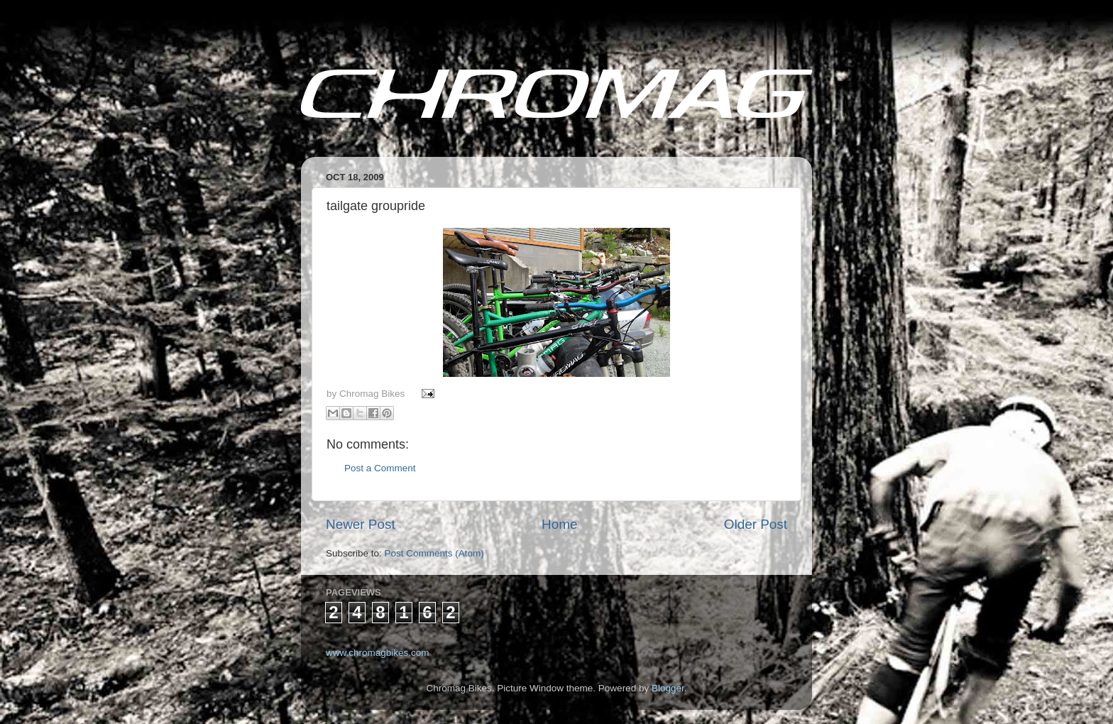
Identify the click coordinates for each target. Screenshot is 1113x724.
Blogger (668, 688)
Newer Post (360, 524)
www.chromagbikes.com (377, 652)
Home (559, 524)
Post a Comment (380, 468)
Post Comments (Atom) (434, 553)
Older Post (755, 524)
